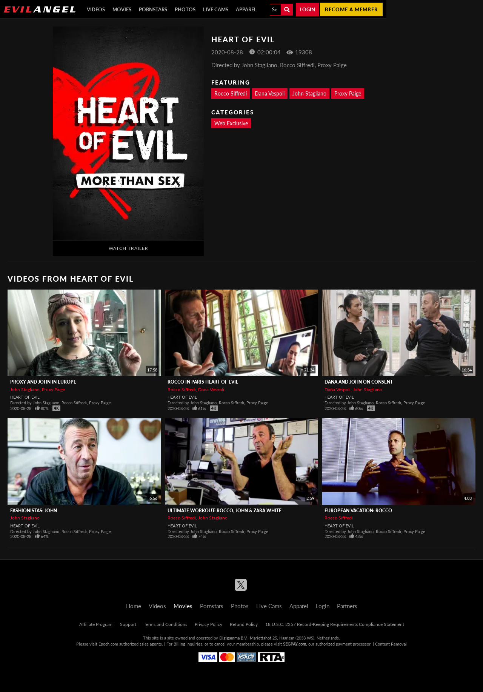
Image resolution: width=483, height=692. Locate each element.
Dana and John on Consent (359, 382)
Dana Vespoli (270, 93)
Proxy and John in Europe (43, 382)
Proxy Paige (347, 93)
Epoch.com (108, 643)
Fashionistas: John (33, 510)
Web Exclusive (231, 123)
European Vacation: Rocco (358, 510)
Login (307, 9)
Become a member (351, 9)
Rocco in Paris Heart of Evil (203, 382)
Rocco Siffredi (230, 93)
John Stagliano (309, 93)
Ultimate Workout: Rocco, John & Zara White (224, 510)
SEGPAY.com (294, 643)
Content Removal (391, 643)
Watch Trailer (128, 248)
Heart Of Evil (25, 397)
